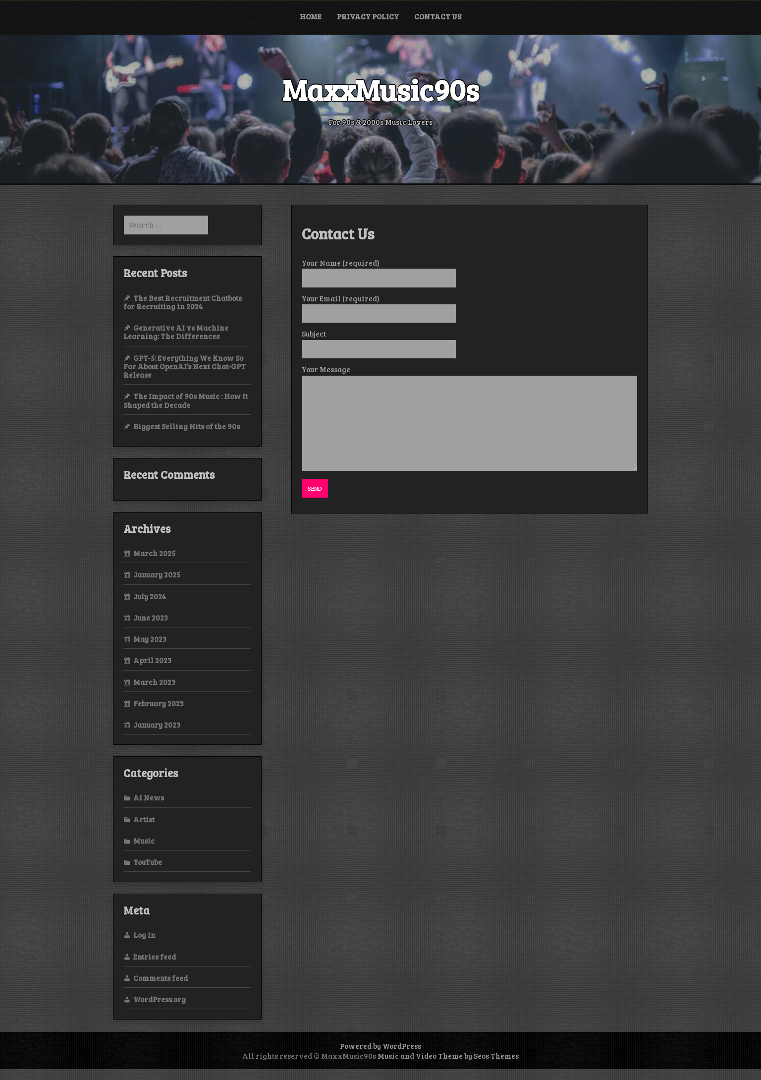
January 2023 (156, 725)
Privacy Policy (368, 16)
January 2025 (156, 574)
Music (144, 841)
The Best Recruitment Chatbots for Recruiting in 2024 (182, 302)
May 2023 (149, 639)
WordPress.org (159, 999)
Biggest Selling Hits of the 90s (186, 426)
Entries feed (154, 957)
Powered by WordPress (380, 1046)
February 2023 (158, 703)
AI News (148, 797)
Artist (144, 819)
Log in (144, 935)
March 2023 (154, 682)
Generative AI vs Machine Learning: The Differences (175, 332)
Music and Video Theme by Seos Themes (448, 1056)
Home (311, 16)
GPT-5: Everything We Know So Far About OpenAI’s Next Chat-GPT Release (184, 366)
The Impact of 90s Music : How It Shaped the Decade (185, 400)
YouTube (147, 862)
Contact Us (437, 16)
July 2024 (149, 596)
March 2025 (154, 553)
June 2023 (150, 618)
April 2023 (152, 660)
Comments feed (160, 978)
